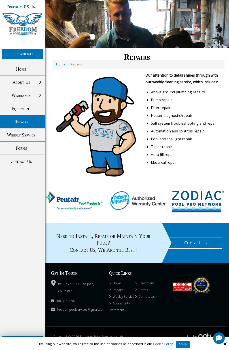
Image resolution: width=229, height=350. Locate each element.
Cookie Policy (162, 344)
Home (61, 64)
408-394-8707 (63, 301)
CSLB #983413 (22, 54)
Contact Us (195, 243)
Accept (183, 344)
